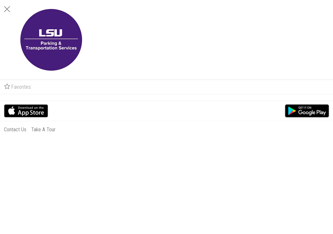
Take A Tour (279, 129)
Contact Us (250, 129)
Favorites (253, 86)
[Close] (242, 9)
